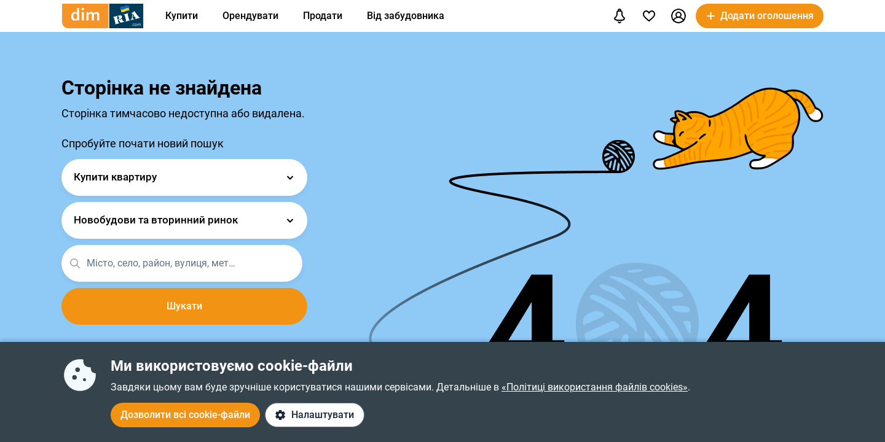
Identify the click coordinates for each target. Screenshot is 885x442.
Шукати (184, 306)
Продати (322, 15)
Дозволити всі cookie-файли (185, 415)
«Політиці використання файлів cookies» (595, 387)
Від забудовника (405, 15)
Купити (181, 15)
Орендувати (250, 15)
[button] (678, 16)
